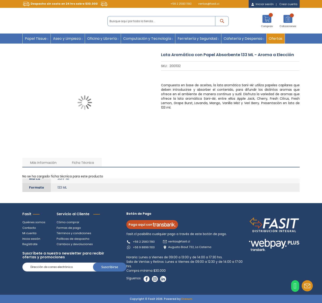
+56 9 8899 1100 (144, 247)
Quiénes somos (33, 222)
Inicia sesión (31, 239)
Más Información (43, 162)
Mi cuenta (29, 233)
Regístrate (30, 244)
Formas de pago (69, 228)
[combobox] (168, 21)
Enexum (186, 299)
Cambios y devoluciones (75, 244)
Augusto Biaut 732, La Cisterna (190, 247)
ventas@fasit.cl (208, 4)
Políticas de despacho (73, 239)
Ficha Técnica (83, 162)
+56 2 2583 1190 (181, 4)
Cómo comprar (68, 222)
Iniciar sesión (265, 4)
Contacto (29, 228)
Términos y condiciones (74, 233)
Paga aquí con (152, 224)
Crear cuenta (288, 4)
